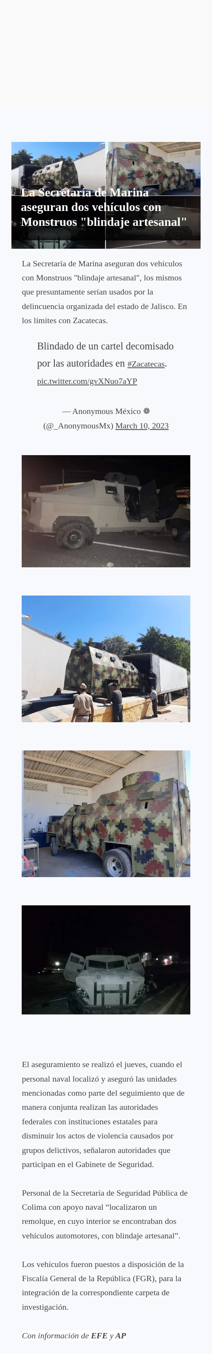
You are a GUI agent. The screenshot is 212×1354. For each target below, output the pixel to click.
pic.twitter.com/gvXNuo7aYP (87, 381)
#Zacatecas (146, 364)
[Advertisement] (106, 53)
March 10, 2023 (142, 425)
